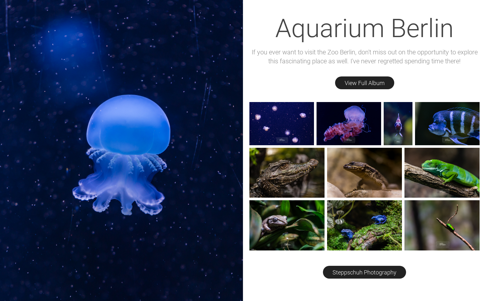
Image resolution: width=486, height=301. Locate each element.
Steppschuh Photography (364, 272)
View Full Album (365, 83)
